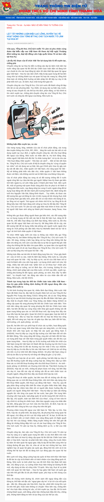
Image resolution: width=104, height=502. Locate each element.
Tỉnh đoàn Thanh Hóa (25, 18)
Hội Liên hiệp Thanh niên (46, 18)
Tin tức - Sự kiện (90, 18)
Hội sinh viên (76, 18)
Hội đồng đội (63, 18)
